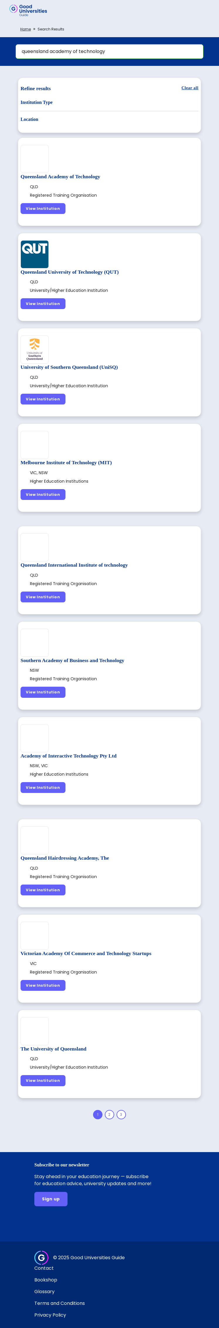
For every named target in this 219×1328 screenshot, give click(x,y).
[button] (206, 10)
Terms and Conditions (59, 1303)
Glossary (44, 1291)
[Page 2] (109, 1114)
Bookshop (45, 1279)
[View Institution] (43, 208)
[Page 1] (97, 1114)
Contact (44, 1268)
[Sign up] (51, 1199)
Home (25, 29)
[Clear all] (189, 88)
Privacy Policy (50, 1315)
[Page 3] (121, 1114)
